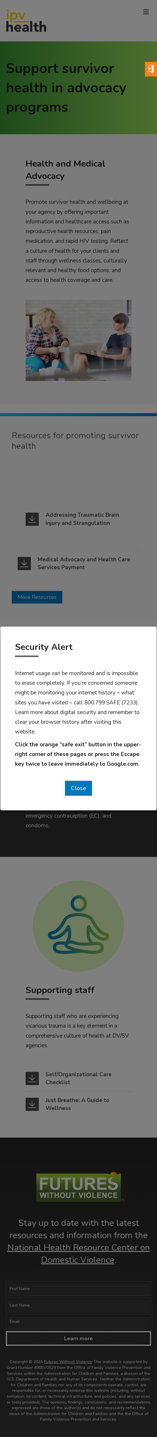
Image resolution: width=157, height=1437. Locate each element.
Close (78, 788)
